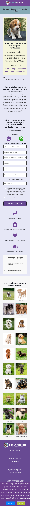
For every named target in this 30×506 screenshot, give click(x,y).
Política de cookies (15, 472)
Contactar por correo (15, 72)
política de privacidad (19, 198)
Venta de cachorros (15, 458)
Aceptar (20, 503)
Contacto (15, 463)
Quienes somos (15, 460)
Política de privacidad (15, 469)
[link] (15, 258)
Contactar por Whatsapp (15, 69)
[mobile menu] (27, 3)
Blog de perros (15, 461)
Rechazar (11, 503)
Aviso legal (15, 474)
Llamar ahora (15, 66)
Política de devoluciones (15, 471)
